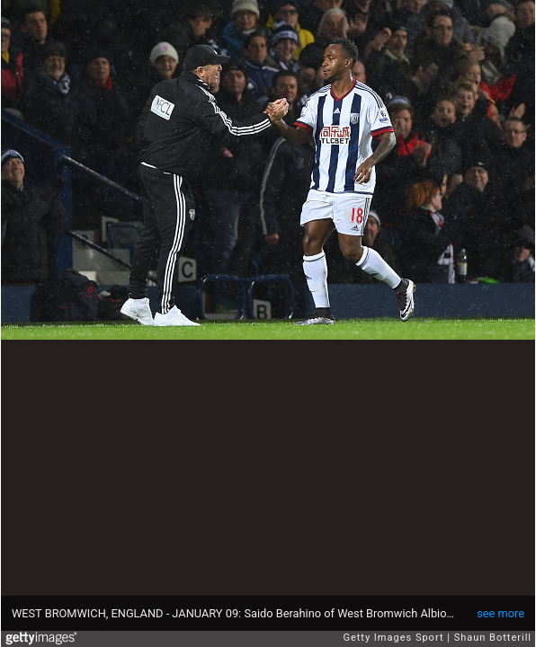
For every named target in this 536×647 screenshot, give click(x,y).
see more (500, 613)
